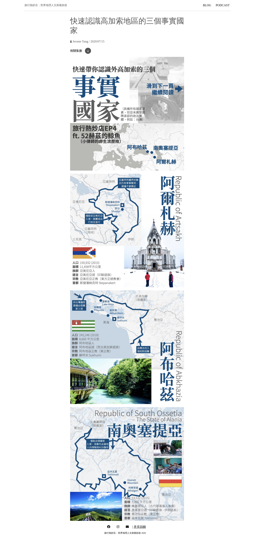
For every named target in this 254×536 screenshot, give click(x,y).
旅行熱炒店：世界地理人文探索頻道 (46, 5)
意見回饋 (140, 526)
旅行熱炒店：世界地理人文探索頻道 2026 (125, 533)
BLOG (207, 5)
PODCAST (223, 5)
